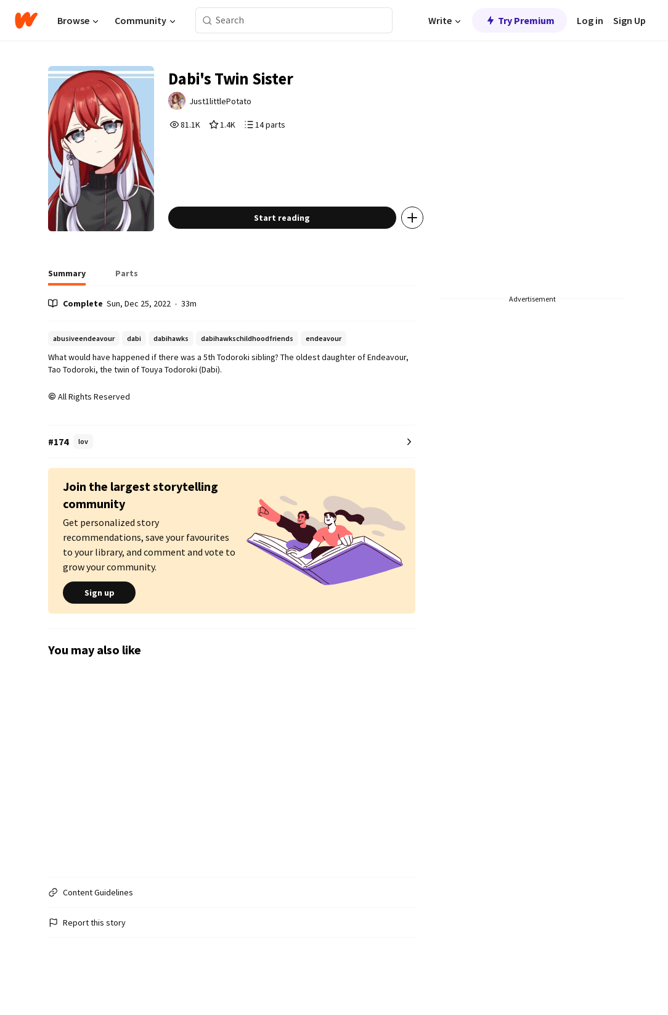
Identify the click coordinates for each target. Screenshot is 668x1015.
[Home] (26, 20)
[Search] (207, 20)
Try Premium (519, 20)
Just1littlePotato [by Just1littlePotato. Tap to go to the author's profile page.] (231, 103)
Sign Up (629, 20)
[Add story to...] (421, 231)
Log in (590, 20)
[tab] (67, 289)
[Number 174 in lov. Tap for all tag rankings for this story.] (231, 454)
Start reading (291, 230)
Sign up (99, 605)
